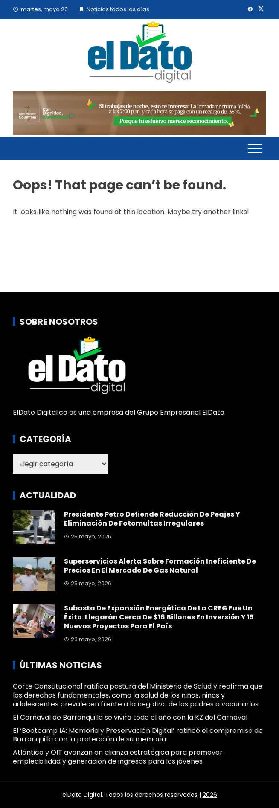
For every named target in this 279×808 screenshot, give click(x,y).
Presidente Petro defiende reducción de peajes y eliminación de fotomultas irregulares (152, 518)
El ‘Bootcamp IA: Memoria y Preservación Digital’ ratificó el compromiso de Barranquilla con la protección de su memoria (138, 735)
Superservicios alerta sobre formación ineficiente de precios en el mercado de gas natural (160, 565)
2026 (210, 795)
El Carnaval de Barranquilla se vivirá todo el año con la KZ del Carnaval (130, 717)
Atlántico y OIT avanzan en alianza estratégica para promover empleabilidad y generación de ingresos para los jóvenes (118, 756)
